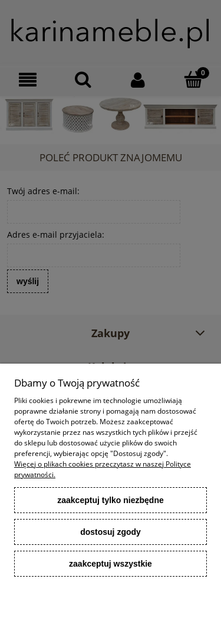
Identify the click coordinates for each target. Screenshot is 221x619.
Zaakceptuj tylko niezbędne (110, 500)
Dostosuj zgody (110, 532)
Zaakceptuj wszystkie (110, 563)
